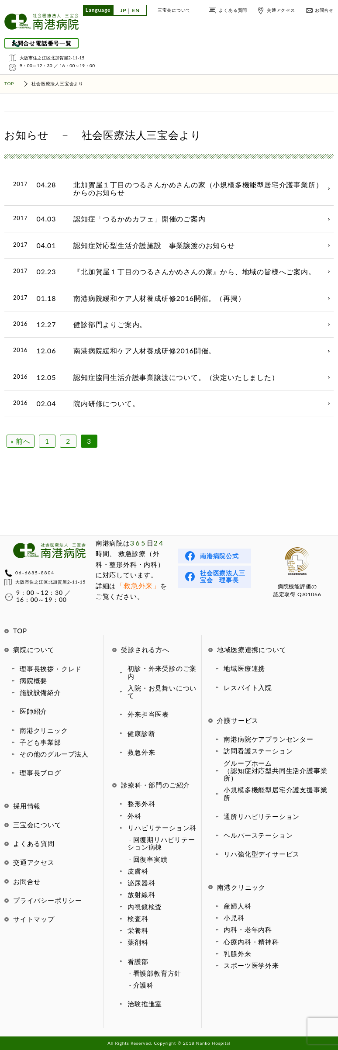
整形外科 (141, 804)
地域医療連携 (244, 668)
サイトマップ (34, 919)
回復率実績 (150, 859)
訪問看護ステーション (258, 751)
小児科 (234, 918)
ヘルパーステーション (258, 835)
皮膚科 (138, 871)
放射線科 (141, 894)
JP (123, 11)
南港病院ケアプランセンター (268, 739)
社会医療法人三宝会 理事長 (222, 576)
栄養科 (138, 930)
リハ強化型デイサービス (262, 854)
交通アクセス (281, 10)
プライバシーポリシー (47, 900)
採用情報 (27, 806)
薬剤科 (138, 942)
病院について (34, 649)
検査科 (138, 918)
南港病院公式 (219, 556)
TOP (20, 631)
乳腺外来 (237, 953)
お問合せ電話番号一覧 (41, 43)
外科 (134, 816)
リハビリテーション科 (162, 828)
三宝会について (174, 10)
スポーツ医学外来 (251, 965)
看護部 (138, 961)
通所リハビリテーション (262, 816)
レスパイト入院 (248, 687)
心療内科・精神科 (251, 942)
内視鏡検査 (145, 907)
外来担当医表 (148, 714)
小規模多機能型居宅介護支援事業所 (275, 793)
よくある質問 (233, 10)
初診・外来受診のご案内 (162, 672)
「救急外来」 (138, 585)
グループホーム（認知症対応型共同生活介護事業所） (275, 770)
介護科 (143, 985)
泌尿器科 (141, 883)
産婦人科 (237, 906)
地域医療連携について (251, 649)
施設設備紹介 (40, 692)
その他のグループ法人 (54, 754)
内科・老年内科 (248, 929)
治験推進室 (145, 1004)
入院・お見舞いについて (162, 691)
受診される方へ (145, 649)
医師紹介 (33, 711)
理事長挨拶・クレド (51, 669)
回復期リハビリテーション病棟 (161, 843)
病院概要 (33, 680)
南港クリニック (44, 730)
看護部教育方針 (157, 973)
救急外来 (141, 752)
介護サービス (238, 720)
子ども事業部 (40, 742)
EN (136, 11)
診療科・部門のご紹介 (155, 785)
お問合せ (324, 10)
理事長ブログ (40, 773)
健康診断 (141, 733)
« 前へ (20, 441)
